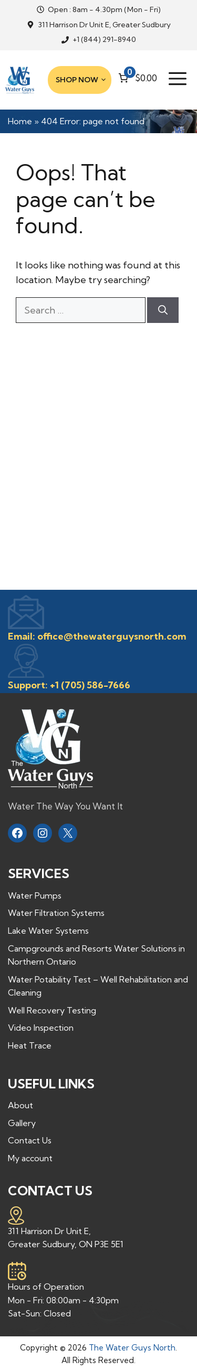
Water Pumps (34, 895)
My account (30, 1158)
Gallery (22, 1123)
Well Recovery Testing (52, 1010)
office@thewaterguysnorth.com (111, 636)
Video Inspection (41, 1027)
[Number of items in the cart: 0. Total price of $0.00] (136, 78)
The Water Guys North (132, 1348)
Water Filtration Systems (56, 913)
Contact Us (29, 1140)
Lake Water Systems (48, 930)
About (20, 1105)
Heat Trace (29, 1045)
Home (20, 121)
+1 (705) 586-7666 (90, 685)
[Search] (163, 310)
